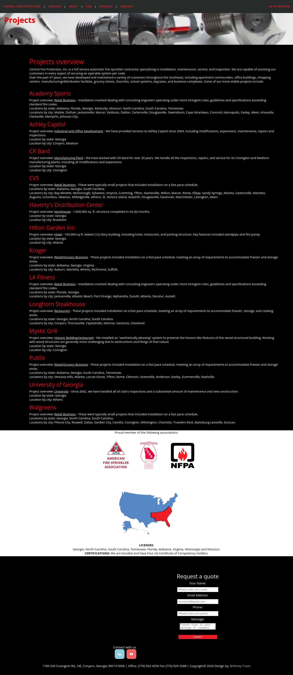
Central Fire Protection (22, 6)
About (73, 6)
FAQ (89, 6)
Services (54, 6)
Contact (126, 6)
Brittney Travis (240, 667)
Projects (106, 6)
